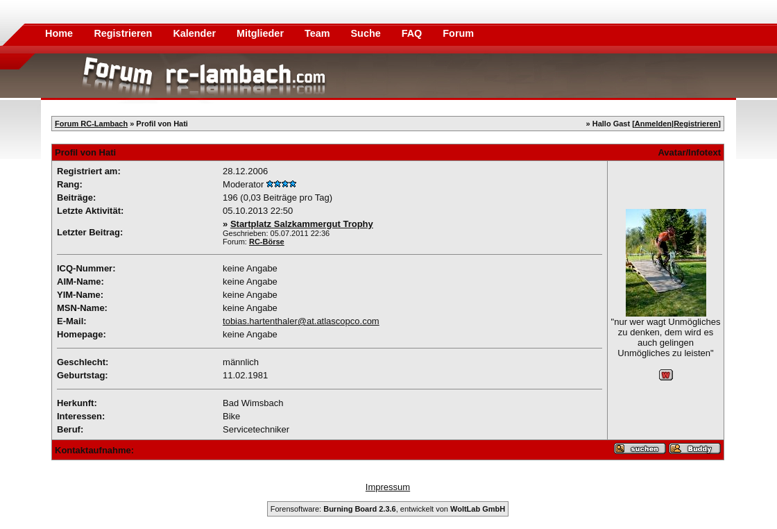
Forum (458, 33)
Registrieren (124, 33)
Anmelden (653, 123)
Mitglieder (262, 33)
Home (59, 33)
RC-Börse (266, 241)
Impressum (388, 487)
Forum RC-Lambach (91, 123)
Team (319, 33)
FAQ (413, 33)
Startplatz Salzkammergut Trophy (301, 224)
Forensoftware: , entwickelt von (388, 509)
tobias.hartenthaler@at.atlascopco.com (301, 321)
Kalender (196, 33)
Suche (367, 33)
